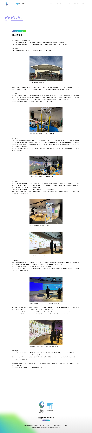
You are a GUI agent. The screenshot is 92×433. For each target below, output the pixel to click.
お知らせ (51, 4)
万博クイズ (84, 4)
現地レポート (76, 4)
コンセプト (44, 4)
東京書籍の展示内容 (59, 4)
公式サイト (46, 420)
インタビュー (68, 4)
